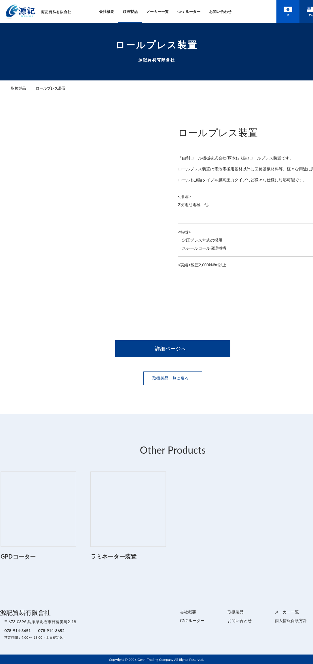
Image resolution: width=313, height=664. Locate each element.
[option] (84, 208)
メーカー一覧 (149, 11)
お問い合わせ (212, 11)
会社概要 (98, 11)
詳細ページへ (172, 348)
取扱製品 (122, 11)
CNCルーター (180, 11)
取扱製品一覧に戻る (172, 377)
